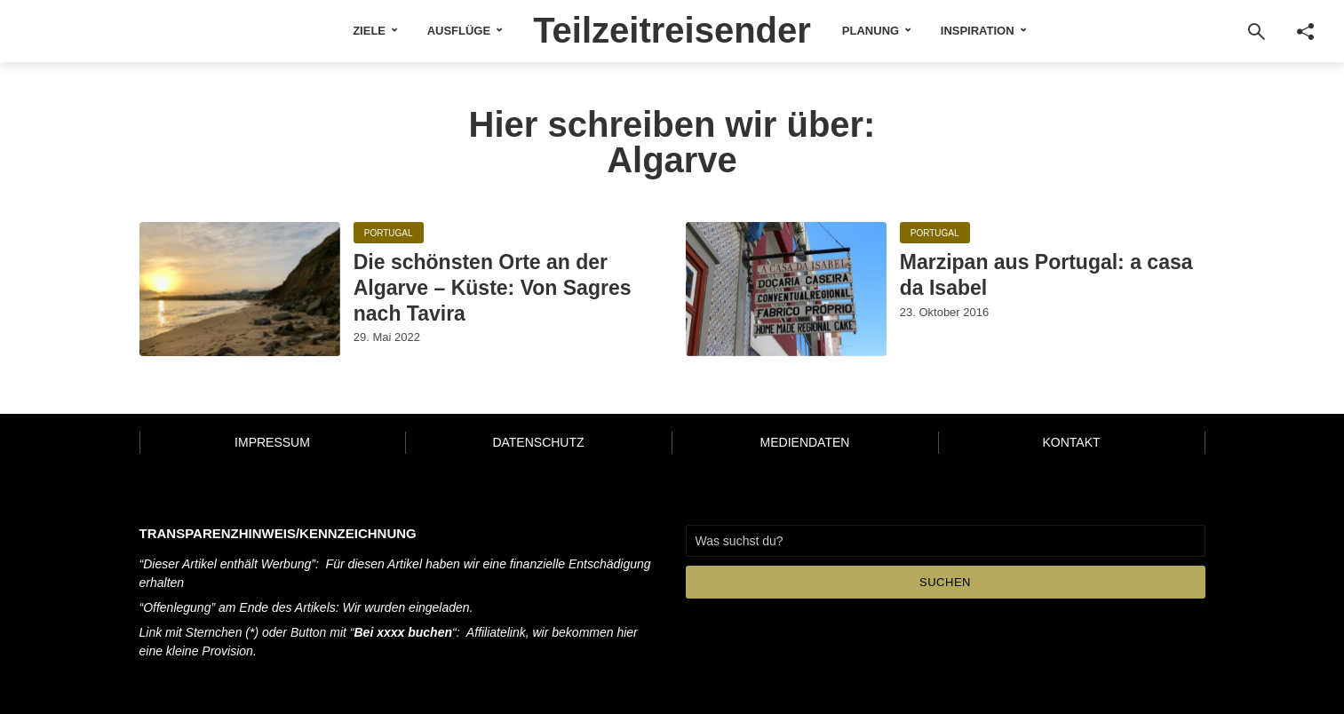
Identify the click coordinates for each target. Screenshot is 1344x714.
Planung (870, 30)
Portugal (388, 233)
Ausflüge (459, 30)
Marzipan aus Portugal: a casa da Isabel (1046, 274)
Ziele (369, 30)
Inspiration (977, 30)
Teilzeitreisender (672, 30)
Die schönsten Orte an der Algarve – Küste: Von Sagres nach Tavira (493, 287)
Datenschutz (538, 442)
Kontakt (1071, 442)
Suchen (945, 582)
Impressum (272, 442)
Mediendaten (805, 442)
